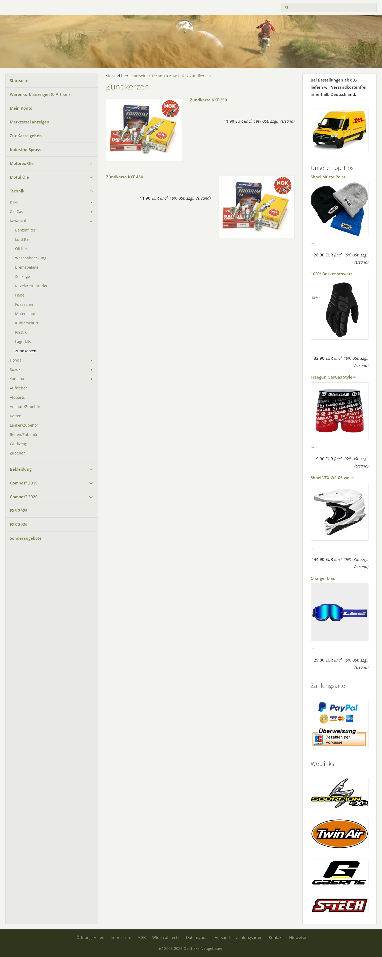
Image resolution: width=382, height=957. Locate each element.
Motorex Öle (22, 163)
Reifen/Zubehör (24, 434)
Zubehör (17, 453)
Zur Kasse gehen (26, 135)
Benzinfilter (25, 230)
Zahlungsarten (249, 937)
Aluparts (17, 397)
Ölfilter (21, 248)
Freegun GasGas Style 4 (333, 377)
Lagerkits (23, 341)
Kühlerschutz (27, 323)
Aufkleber (18, 388)
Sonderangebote (26, 538)
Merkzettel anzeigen (29, 122)
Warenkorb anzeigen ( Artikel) (40, 94)
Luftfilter (22, 239)
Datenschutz (197, 937)
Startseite (19, 80)
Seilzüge (22, 276)
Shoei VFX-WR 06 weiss (332, 477)
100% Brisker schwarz (331, 273)
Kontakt (276, 937)
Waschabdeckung (30, 258)
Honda (15, 360)
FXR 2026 (19, 524)
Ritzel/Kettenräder (31, 286)
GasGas (16, 211)
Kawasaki (18, 220)
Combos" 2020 (24, 496)
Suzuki (15, 369)
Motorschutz (26, 313)
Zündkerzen (25, 351)
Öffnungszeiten (90, 937)
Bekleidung (21, 469)
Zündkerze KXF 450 (124, 176)
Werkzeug (18, 443)
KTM (14, 202)
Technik (17, 191)
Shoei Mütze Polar (328, 176)
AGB (142, 937)
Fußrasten (24, 304)
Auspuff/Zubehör (25, 406)
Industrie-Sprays (25, 149)
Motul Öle (19, 177)
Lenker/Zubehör (24, 425)
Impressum (121, 937)
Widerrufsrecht (166, 937)
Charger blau (323, 578)
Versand (222, 937)
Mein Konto (21, 108)
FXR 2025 (19, 510)
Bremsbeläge (26, 267)
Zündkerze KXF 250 (208, 99)
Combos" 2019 (24, 483)
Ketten (15, 416)
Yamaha (17, 378)
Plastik (21, 332)
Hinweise (297, 937)
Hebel (20, 295)
